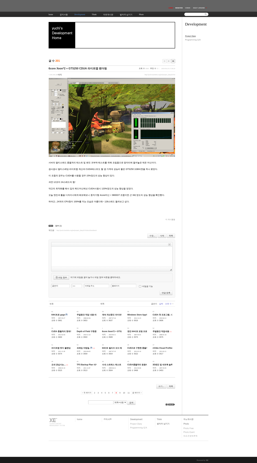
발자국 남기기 (163, 423)
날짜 (161, 304)
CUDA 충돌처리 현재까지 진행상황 (67, 331)
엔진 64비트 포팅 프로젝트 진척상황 (143, 331)
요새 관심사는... (58, 365)
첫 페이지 (87, 393)
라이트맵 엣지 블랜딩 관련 (63, 348)
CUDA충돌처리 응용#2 (137, 365)
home (79, 419)
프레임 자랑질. (83, 348)
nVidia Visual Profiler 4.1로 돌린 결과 (170, 348)
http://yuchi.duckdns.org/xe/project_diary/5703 (159, 75)
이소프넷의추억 (190, 435)
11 (129, 393)
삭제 (162, 236)
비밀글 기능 (147, 286)
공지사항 (108, 419)
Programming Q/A (193, 39)
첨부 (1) (58, 226)
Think (159, 419)
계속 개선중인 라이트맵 (112, 315)
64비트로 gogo (58, 315)
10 (124, 393)
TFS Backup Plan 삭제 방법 (89, 365)
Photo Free (188, 428)
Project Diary (190, 36)
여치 (53, 318)
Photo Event (189, 432)
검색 (131, 402)
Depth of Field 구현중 (87, 331)
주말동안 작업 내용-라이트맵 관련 (92, 315)
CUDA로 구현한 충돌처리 (138, 348)
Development (136, 419)
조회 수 (169, 304)
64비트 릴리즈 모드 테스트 (114, 348)
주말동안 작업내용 (161, 331)
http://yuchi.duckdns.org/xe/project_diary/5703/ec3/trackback (76, 230)
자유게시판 (188, 419)
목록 (171, 236)
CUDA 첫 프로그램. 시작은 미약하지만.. (170, 315)
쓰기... (161, 386)
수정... (152, 236)
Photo (186, 423)
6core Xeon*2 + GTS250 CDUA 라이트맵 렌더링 (78, 68)
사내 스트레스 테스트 (111, 365)
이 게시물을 (170, 219)
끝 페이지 (136, 393)
